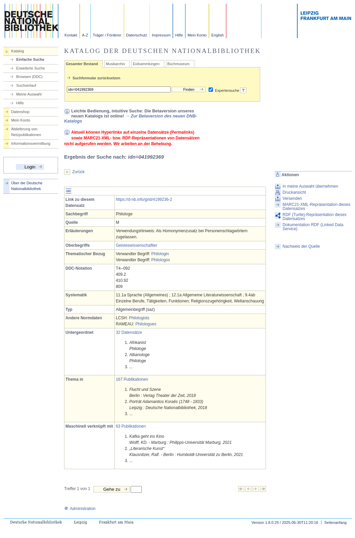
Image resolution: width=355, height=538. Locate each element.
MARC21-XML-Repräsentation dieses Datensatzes (316, 206)
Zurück (78, 171)
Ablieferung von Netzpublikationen (26, 132)
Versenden (292, 198)
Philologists (139, 318)
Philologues (145, 324)
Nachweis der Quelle (301, 246)
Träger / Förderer (107, 35)
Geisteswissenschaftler (136, 245)
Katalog (17, 51)
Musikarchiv (115, 64)
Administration (79, 508)
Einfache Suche (30, 59)
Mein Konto (197, 35)
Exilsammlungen (146, 64)
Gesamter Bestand (82, 64)
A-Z (85, 35)
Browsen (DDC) (29, 77)
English (217, 35)
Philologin (160, 253)
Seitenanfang (335, 522)
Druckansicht (294, 192)
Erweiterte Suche (30, 68)
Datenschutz (136, 35)
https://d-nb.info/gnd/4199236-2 (144, 199)
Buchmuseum (178, 64)
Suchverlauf (26, 85)
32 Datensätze (129, 332)
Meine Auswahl (29, 94)
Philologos (160, 260)
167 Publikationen (132, 379)
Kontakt (70, 35)
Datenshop (20, 112)
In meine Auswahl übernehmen (310, 186)
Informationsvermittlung (30, 143)
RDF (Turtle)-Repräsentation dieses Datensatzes (314, 216)
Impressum (161, 35)
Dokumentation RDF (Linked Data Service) (312, 226)
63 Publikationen (131, 426)
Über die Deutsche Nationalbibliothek (27, 186)
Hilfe (179, 35)
